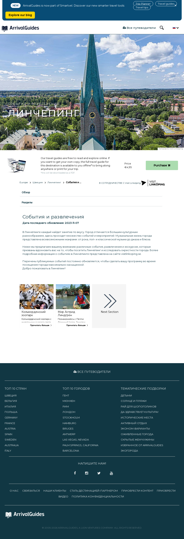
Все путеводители (139, 28)
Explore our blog (20, 15)
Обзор (26, 192)
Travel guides (166, 3)
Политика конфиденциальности (98, 496)
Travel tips (142, 7)
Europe (24, 182)
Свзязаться (31, 490)
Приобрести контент (137, 490)
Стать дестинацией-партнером (94, 490)
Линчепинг (54, 182)
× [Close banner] (175, 5)
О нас (14, 490)
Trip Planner (143, 3)
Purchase (162, 165)
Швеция (38, 182)
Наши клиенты (54, 490)
